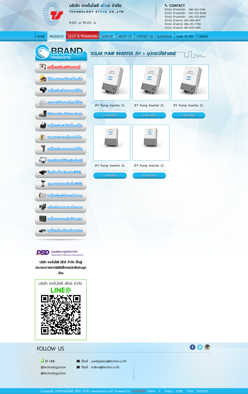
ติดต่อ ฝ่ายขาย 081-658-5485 (183, 27)
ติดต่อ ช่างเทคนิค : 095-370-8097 (185, 16)
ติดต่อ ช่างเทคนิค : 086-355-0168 (185, 9)
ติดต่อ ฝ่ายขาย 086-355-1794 (183, 24)
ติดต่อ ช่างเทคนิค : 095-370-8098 (185, 13)
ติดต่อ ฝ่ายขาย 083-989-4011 (183, 20)
